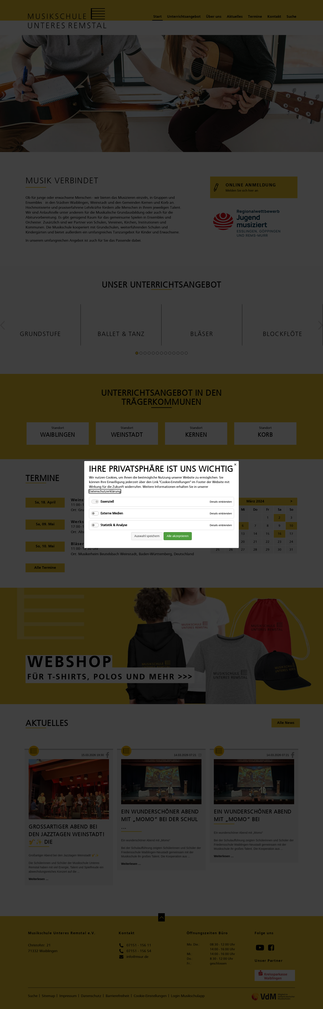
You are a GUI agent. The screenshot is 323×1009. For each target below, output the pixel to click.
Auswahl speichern (147, 536)
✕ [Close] (235, 465)
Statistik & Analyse (114, 525)
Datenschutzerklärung (105, 491)
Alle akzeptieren (178, 536)
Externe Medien (112, 513)
